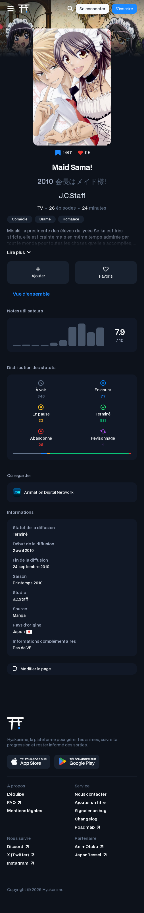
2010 (45, 181)
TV (40, 208)
